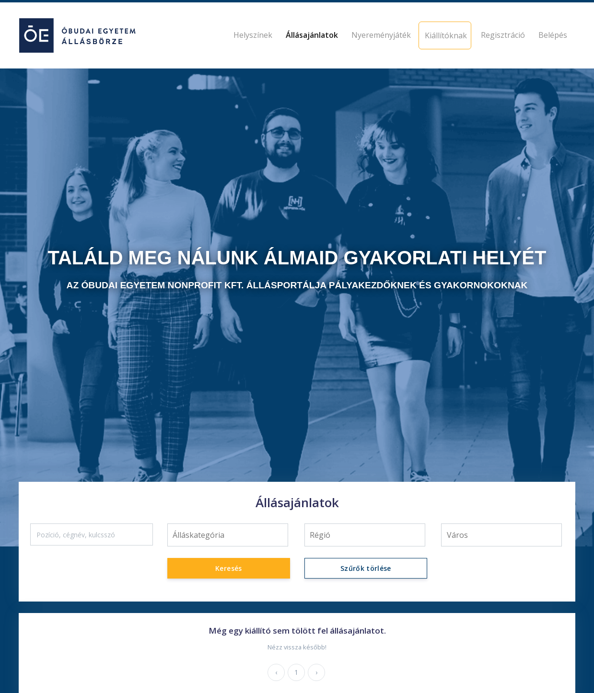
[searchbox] (227, 535)
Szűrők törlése (365, 568)
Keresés (228, 568)
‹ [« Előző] (276, 672)
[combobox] (227, 534)
